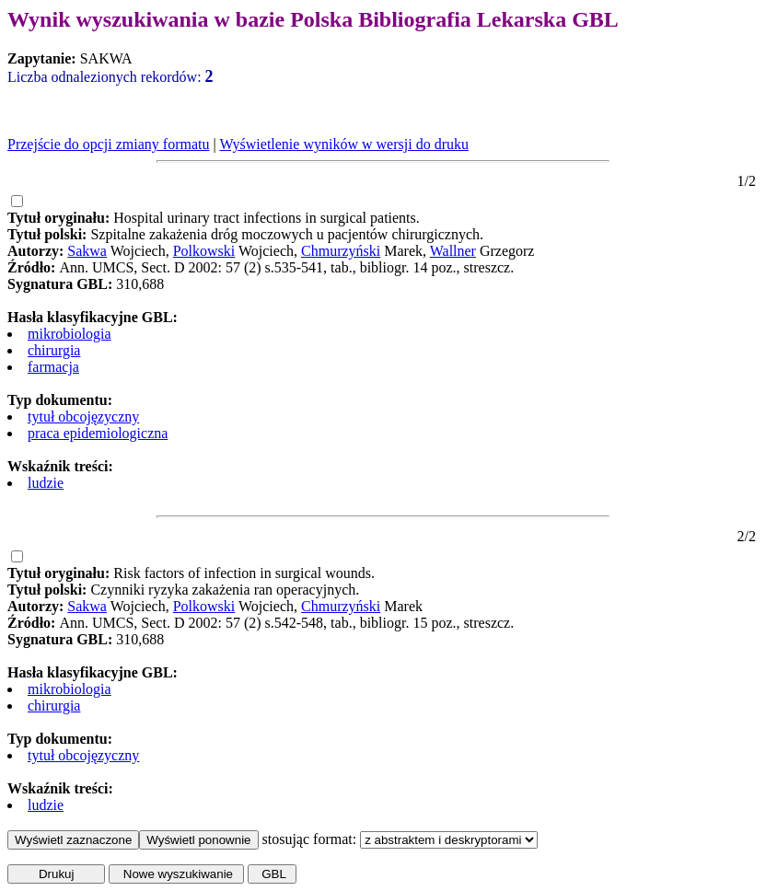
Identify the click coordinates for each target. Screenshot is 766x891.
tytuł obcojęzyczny (83, 416)
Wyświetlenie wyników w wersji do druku (344, 144)
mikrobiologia (69, 333)
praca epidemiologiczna (98, 433)
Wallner (453, 251)
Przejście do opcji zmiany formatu (108, 144)
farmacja (53, 367)
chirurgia (54, 350)
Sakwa (87, 251)
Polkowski (204, 251)
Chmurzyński (340, 251)
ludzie (46, 483)
